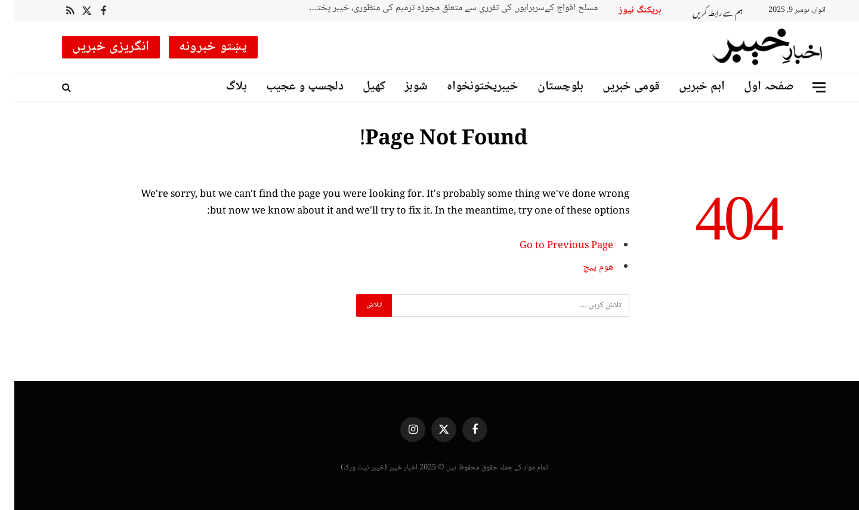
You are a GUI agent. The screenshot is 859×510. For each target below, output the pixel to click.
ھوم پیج (583, 267)
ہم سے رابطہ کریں (703, 11)
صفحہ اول (755, 86)
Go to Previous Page (552, 246)
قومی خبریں (616, 86)
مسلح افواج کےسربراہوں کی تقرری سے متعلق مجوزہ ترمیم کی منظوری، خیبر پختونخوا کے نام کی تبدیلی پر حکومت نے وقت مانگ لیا (434, 8)
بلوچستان (546, 86)
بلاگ (222, 86)
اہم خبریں (687, 86)
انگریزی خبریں (96, 47)
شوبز (401, 86)
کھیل (359, 86)
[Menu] (804, 87)
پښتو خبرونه (199, 47)
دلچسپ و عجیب (290, 86)
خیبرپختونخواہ (468, 86)
